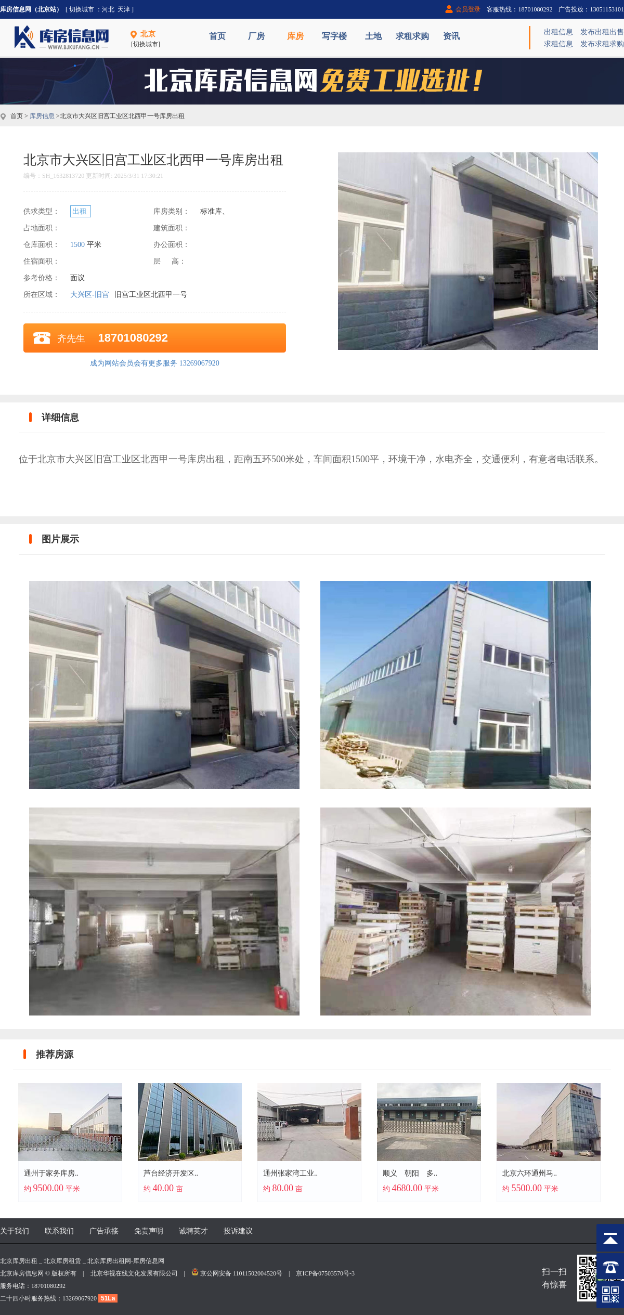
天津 (124, 9)
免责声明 (148, 1231)
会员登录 (468, 9)
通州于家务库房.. (51, 1173)
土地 (373, 36)
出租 (80, 211)
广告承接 (104, 1231)
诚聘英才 (193, 1231)
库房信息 (42, 116)
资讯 (451, 36)
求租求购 (412, 36)
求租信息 (558, 44)
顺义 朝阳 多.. (410, 1173)
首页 (217, 36)
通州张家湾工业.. (290, 1173)
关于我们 (14, 1231)
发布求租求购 (602, 44)
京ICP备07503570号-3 (325, 1273)
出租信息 (558, 32)
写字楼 (334, 36)
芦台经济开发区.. (171, 1173)
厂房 (256, 36)
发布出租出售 (602, 32)
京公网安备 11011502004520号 (241, 1273)
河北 (108, 9)
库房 (295, 36)
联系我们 (59, 1231)
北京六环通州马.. (529, 1173)
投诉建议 (238, 1231)
